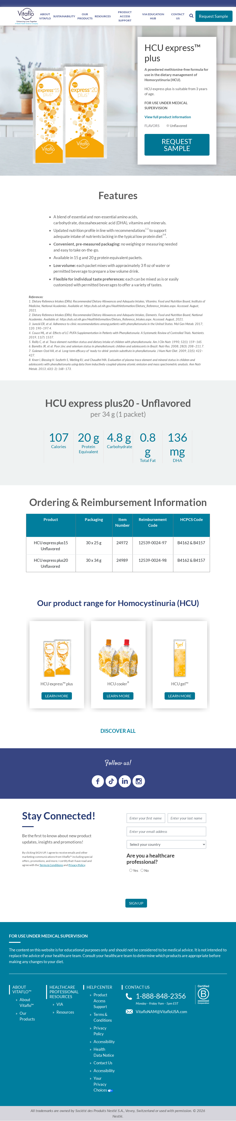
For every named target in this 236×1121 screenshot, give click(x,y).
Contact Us (177, 16)
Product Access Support (100, 1000)
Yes (135, 870)
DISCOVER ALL (118, 731)
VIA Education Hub (153, 16)
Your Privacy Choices (103, 1084)
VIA (59, 1004)
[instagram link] (139, 781)
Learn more (56, 696)
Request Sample (213, 16)
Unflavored (178, 126)
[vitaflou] (26, 16)
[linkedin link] (125, 781)
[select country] (166, 844)
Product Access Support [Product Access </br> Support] (125, 16)
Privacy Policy (76, 865)
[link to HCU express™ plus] (57, 658)
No (146, 870)
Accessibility (104, 1041)
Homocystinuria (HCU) (158, 603)
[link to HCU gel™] (179, 658)
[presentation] (160, 890)
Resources (103, 16)
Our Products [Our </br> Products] (84, 16)
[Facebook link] (98, 781)
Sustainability (64, 16)
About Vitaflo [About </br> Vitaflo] (45, 16)
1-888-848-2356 (161, 996)
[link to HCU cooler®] (118, 658)
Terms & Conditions (51, 865)
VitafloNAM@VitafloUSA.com (161, 1011)
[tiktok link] (111, 781)
